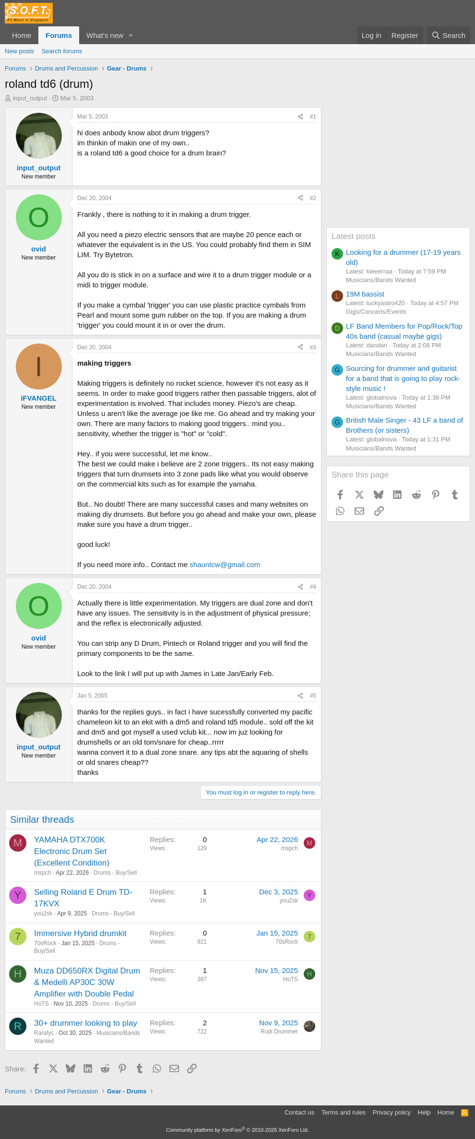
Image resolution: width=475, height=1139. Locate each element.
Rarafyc (44, 1033)
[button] (131, 35)
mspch (42, 872)
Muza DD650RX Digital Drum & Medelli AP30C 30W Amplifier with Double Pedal (87, 982)
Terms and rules (343, 1112)
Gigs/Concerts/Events (376, 311)
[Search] (448, 35)
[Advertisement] (398, 167)
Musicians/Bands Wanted (381, 280)
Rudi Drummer (279, 1031)
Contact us (299, 1112)
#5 (313, 695)
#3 (313, 347)
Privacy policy (392, 1112)
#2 (313, 198)
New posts (19, 51)
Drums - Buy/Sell (115, 872)
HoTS (41, 1003)
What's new (104, 35)
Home (21, 35)
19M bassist (365, 294)
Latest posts (354, 236)
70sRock (45, 943)
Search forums (62, 51)
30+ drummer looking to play (85, 1023)
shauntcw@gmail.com (225, 564)
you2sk (43, 913)
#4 (313, 586)
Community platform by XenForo (237, 1130)
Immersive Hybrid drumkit (80, 933)
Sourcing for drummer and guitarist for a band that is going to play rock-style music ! (403, 378)
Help (424, 1112)
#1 (313, 116)
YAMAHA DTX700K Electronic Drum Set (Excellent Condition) (71, 851)
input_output (30, 98)
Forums (59, 35)
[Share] (300, 116)
